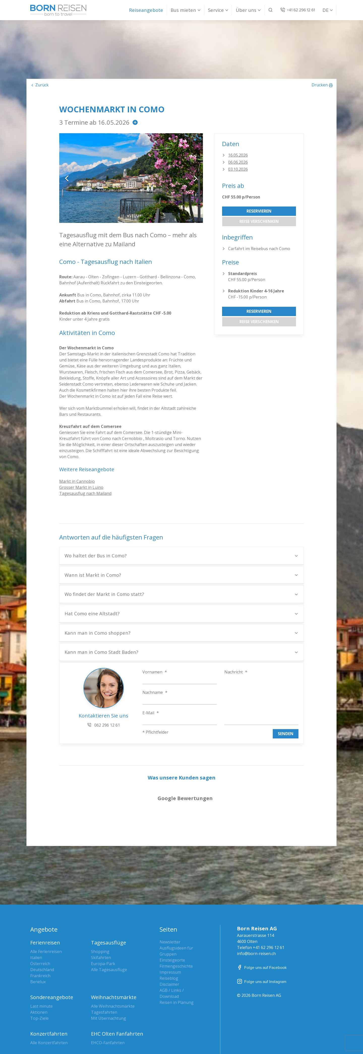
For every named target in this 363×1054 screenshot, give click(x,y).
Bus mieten (183, 10)
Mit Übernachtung (108, 980)
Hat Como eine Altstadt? (92, 613)
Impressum (170, 934)
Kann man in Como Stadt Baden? (101, 652)
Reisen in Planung (177, 964)
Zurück (42, 85)
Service (216, 10)
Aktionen (38, 974)
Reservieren (259, 211)
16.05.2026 (238, 155)
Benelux (38, 943)
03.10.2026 (238, 169)
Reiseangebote (146, 10)
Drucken (320, 85)
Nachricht (235, 672)
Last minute (41, 968)
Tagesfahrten (104, 974)
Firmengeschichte (176, 928)
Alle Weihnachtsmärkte (113, 968)
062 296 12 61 (103, 725)
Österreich (40, 925)
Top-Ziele (39, 980)
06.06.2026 (238, 162)
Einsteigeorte (172, 922)
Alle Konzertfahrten (49, 1004)
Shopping (100, 913)
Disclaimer (169, 946)
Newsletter (170, 903)
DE (325, 10)
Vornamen (154, 672)
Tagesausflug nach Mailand (85, 493)
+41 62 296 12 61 (268, 909)
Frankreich (40, 937)
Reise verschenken (259, 221)
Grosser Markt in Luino (81, 487)
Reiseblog (169, 940)
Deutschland (42, 931)
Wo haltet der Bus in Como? (96, 555)
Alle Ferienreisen (46, 913)
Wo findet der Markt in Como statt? (104, 594)
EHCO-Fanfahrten (108, 1004)
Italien (36, 919)
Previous (66, 178)
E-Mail (150, 713)
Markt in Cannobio (77, 481)
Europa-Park (103, 925)
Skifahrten (101, 919)
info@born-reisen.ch (256, 915)
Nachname (154, 692)
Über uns (246, 10)
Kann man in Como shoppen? (97, 633)
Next (195, 178)
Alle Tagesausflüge (109, 931)
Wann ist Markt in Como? (93, 575)
